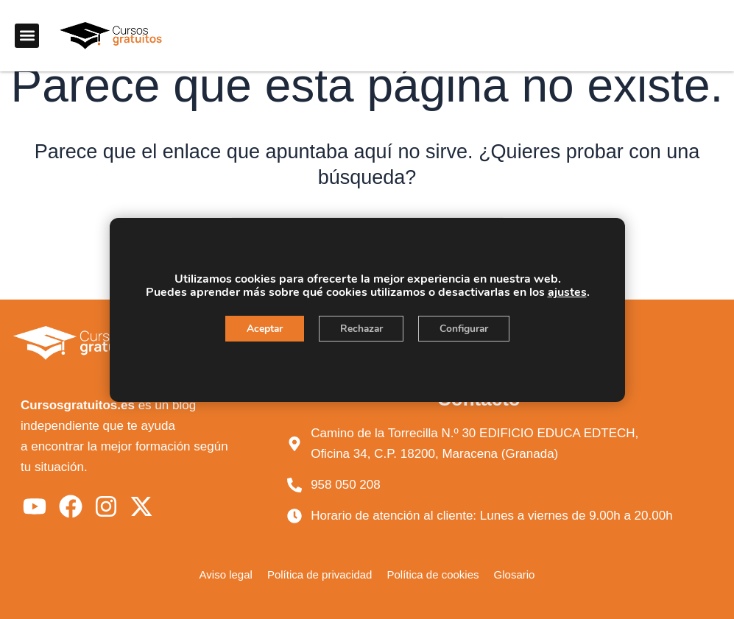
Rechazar (361, 329)
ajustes (566, 292)
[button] (27, 36)
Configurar (467, 329)
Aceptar (261, 329)
